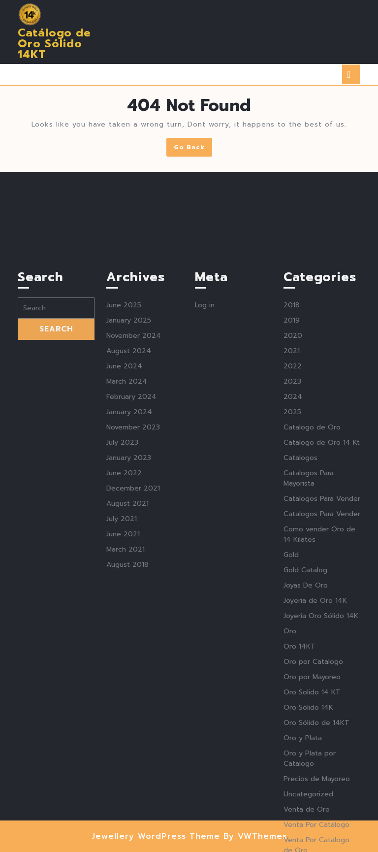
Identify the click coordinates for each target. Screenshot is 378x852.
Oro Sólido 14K (308, 813)
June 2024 (124, 471)
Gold (291, 660)
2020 (293, 441)
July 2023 (122, 548)
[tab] (351, 74)
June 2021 (123, 639)
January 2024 (129, 517)
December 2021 (133, 594)
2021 (292, 456)
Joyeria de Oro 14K (315, 706)
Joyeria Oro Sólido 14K (321, 721)
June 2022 (124, 578)
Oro (290, 736)
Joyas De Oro (306, 691)
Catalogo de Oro (312, 532)
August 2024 (128, 456)
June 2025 (123, 410)
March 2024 (126, 487)
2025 (292, 517)
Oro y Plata (303, 843)
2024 (293, 502)
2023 (292, 487)
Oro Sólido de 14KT (316, 828)
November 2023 (133, 532)
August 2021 (127, 609)
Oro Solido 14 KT (312, 797)
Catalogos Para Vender (322, 604)
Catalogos (300, 563)
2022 (293, 471)
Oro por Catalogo (313, 767)
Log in (205, 410)
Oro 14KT (299, 752)
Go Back (193, 149)
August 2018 (127, 670)
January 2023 (128, 563)
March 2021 (125, 655)
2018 (292, 410)
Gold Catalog (305, 675)
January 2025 (128, 426)
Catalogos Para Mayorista (309, 583)
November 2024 (133, 441)
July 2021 (121, 624)
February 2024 (131, 502)
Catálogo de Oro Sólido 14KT (54, 44)
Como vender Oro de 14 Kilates (319, 639)
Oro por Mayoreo (312, 782)
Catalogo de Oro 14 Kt (322, 548)
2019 (292, 426)
